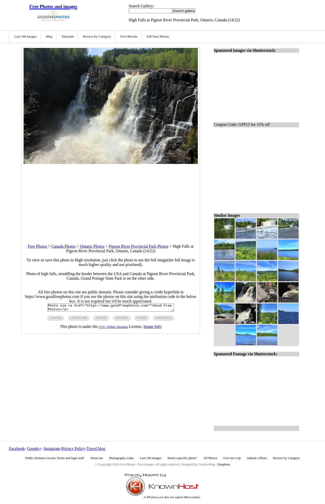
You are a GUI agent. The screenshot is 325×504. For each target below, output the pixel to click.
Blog (49, 36)
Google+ (34, 448)
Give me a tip (232, 458)
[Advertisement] (111, 199)
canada (56, 319)
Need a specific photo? (182, 458)
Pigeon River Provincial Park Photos (138, 246)
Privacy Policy (73, 448)
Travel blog (95, 448)
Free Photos (37, 246)
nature (101, 319)
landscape (78, 319)
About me (96, 458)
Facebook (17, 448)
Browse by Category (97, 36)
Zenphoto (224, 464)
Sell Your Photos (158, 36)
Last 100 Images (25, 36)
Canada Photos (63, 246)
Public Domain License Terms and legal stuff (54, 458)
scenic (142, 319)
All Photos (210, 458)
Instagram (52, 448)
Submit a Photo (257, 458)
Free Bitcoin (128, 36)
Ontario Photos (92, 246)
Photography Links (121, 458)
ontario (122, 319)
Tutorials (67, 36)
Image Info (152, 328)
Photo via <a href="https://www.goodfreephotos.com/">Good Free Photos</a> (111, 308)
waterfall (163, 319)
